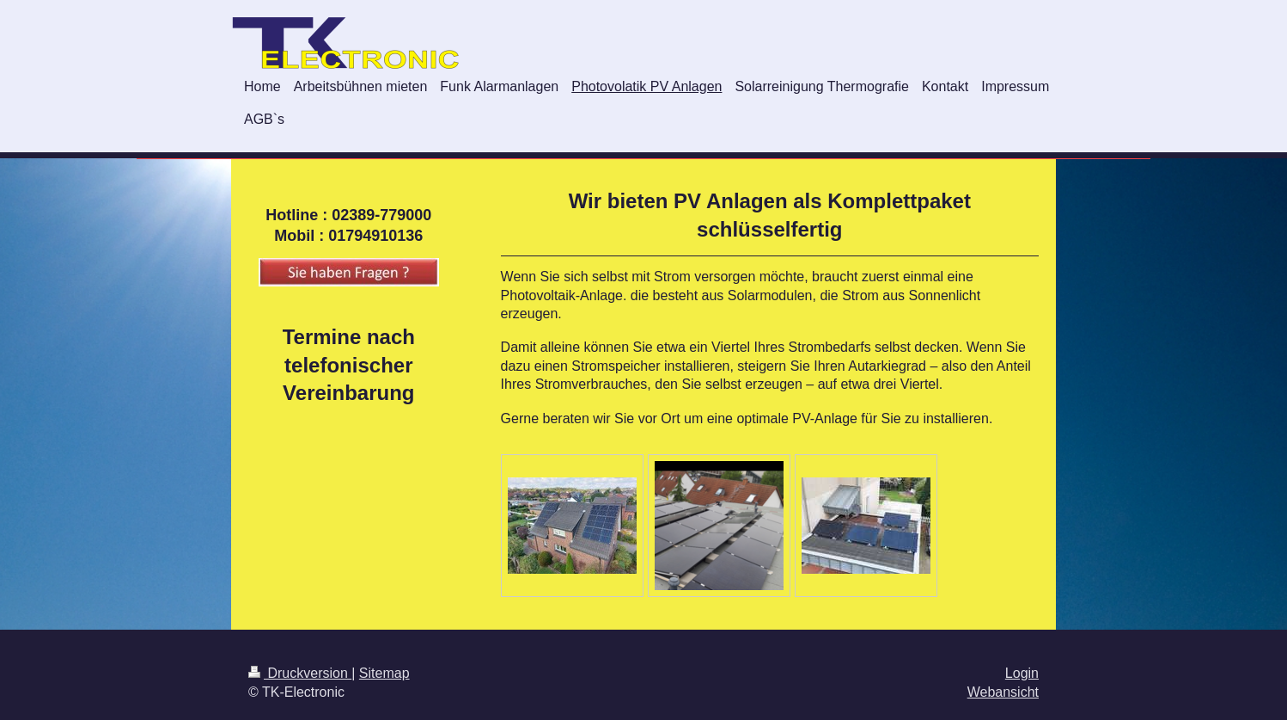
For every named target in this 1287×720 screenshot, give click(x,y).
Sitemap (384, 673)
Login (1022, 673)
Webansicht (1003, 692)
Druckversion (299, 673)
